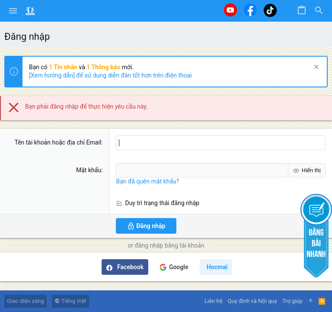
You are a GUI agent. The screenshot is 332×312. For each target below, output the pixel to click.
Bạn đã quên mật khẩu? (147, 181)
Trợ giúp (292, 301)
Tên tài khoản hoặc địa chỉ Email (57, 142)
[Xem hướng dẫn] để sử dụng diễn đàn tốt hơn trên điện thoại (110, 75)
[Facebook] (250, 10)
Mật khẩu (88, 170)
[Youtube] (230, 10)
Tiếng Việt (70, 301)
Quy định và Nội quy (252, 301)
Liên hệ (213, 301)
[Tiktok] (270, 10)
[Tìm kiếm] (319, 11)
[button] (13, 11)
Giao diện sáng (25, 301)
